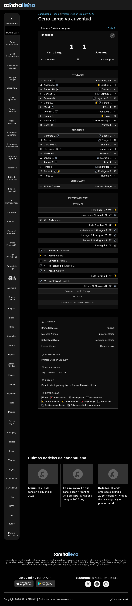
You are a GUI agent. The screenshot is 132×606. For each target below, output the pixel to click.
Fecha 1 (111, 28)
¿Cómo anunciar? (119, 599)
